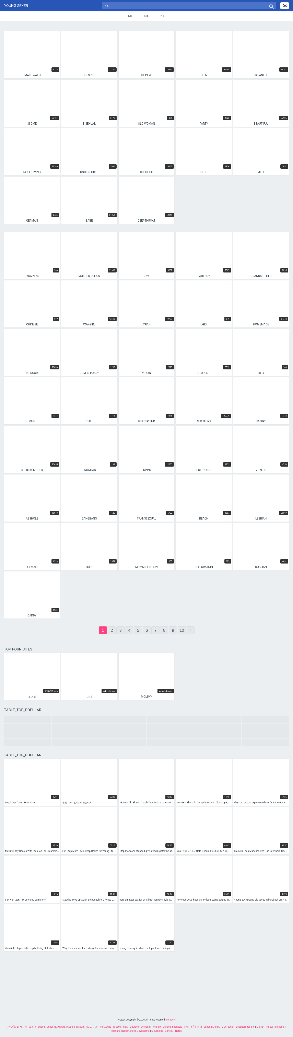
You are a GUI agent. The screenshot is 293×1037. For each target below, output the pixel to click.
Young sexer (16, 6)
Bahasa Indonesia (172, 1026)
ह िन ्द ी (196, 1026)
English (260, 1026)
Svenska (145, 1026)
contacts (171, 1019)
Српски (169, 1030)
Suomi (41, 1026)
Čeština (71, 1026)
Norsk (178, 1030)
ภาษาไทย (13, 1026)
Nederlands (128, 1030)
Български (228, 1026)
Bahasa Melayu (212, 1026)
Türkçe (269, 1026)
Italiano (250, 1026)
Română (116, 1030)
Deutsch (134, 1026)
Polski (124, 1026)
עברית (116, 1026)
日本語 (32, 1026)
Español (240, 1026)
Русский (156, 1026)
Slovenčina (157, 1030)
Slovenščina (143, 1030)
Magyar (81, 1026)
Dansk (50, 1026)
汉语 (186, 1026)
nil (130, 17)
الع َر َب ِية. (92, 1026)
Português (105, 1026)
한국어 (23, 1026)
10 (181, 631)
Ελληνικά (60, 1026)
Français (279, 1026)
